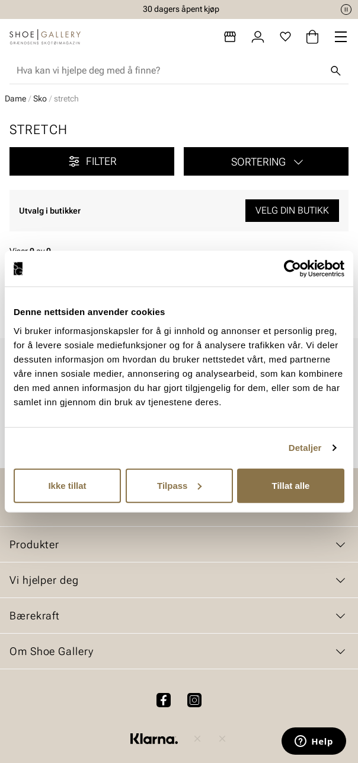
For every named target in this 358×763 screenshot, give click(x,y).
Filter (92, 161)
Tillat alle (291, 485)
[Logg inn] (258, 37)
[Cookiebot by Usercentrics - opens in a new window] (292, 269)
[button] (266, 161)
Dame (15, 98)
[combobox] (169, 70)
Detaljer (305, 448)
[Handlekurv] (312, 37)
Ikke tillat (67, 485)
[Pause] (346, 9)
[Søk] (335, 71)
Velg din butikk (292, 210)
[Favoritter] (285, 37)
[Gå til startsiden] (45, 36)
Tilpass (179, 485)
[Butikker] (230, 37)
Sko (40, 98)
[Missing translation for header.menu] (341, 37)
